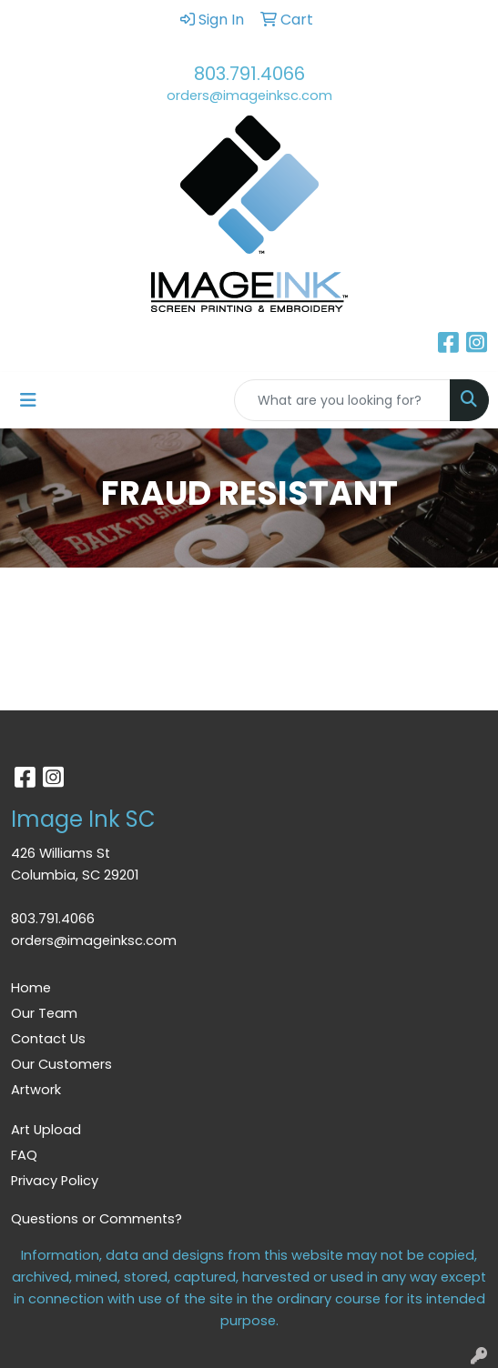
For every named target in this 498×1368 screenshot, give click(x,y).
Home (31, 988)
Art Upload (46, 1130)
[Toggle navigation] (28, 400)
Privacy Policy (54, 1181)
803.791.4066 (249, 73)
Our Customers (61, 1064)
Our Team (44, 1013)
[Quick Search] (342, 400)
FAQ (24, 1155)
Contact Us (48, 1039)
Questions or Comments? (96, 1219)
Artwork (36, 1090)
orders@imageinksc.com (249, 95)
